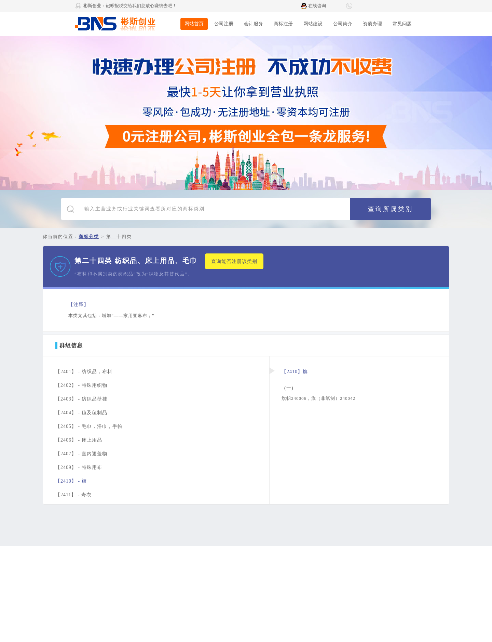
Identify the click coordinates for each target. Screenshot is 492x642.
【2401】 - (83, 371)
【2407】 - (81, 453)
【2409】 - (78, 467)
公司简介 (342, 23)
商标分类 (89, 236)
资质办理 (372, 23)
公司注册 (223, 23)
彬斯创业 (126, 24)
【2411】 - (73, 494)
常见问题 (402, 23)
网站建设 (313, 23)
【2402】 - (81, 385)
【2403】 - (81, 399)
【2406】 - (78, 440)
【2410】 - (71, 481)
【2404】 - (81, 412)
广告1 (246, 113)
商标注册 (283, 23)
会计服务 (253, 23)
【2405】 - (89, 426)
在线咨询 (317, 5)
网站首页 (194, 23)
